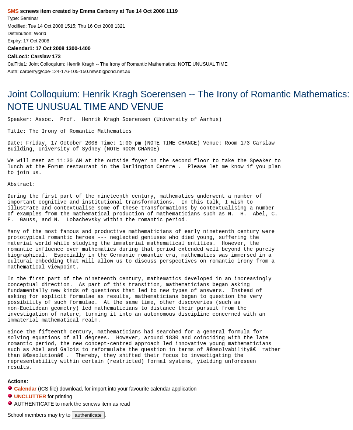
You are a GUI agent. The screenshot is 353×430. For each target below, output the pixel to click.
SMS (12, 11)
